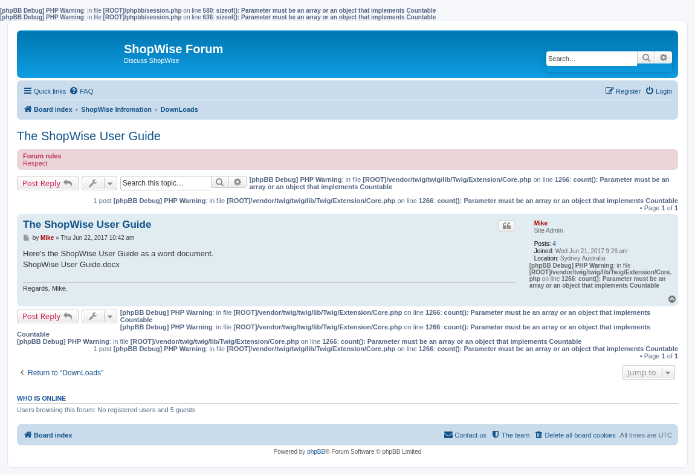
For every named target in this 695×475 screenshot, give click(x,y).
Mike (541, 223)
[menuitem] (81, 91)
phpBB (316, 451)
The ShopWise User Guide (89, 136)
